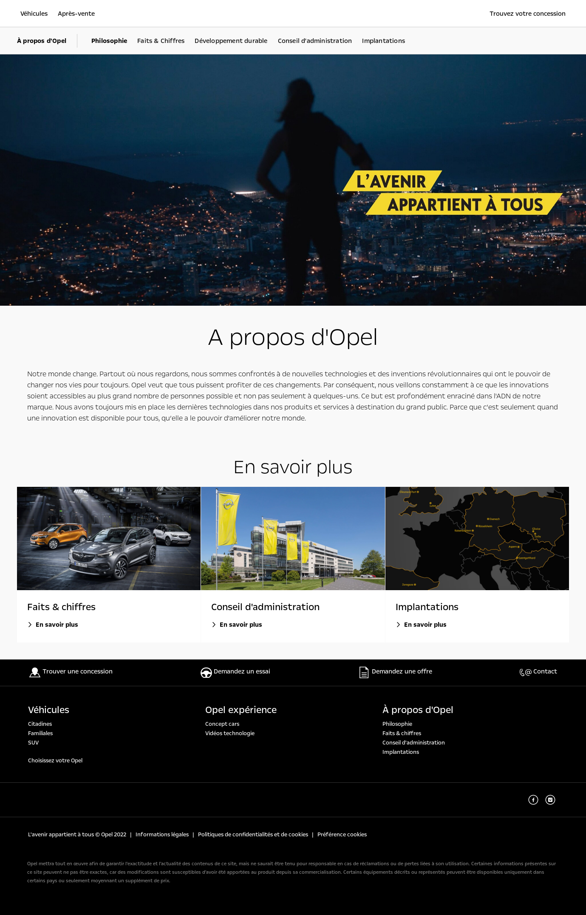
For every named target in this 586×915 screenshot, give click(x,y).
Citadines (40, 724)
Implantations (400, 752)
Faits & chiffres (401, 733)
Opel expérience (241, 710)
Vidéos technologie (230, 733)
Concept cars (222, 724)
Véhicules (48, 710)
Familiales (40, 733)
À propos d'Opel (417, 710)
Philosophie (397, 724)
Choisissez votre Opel (55, 760)
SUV (33, 743)
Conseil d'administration (413, 743)
